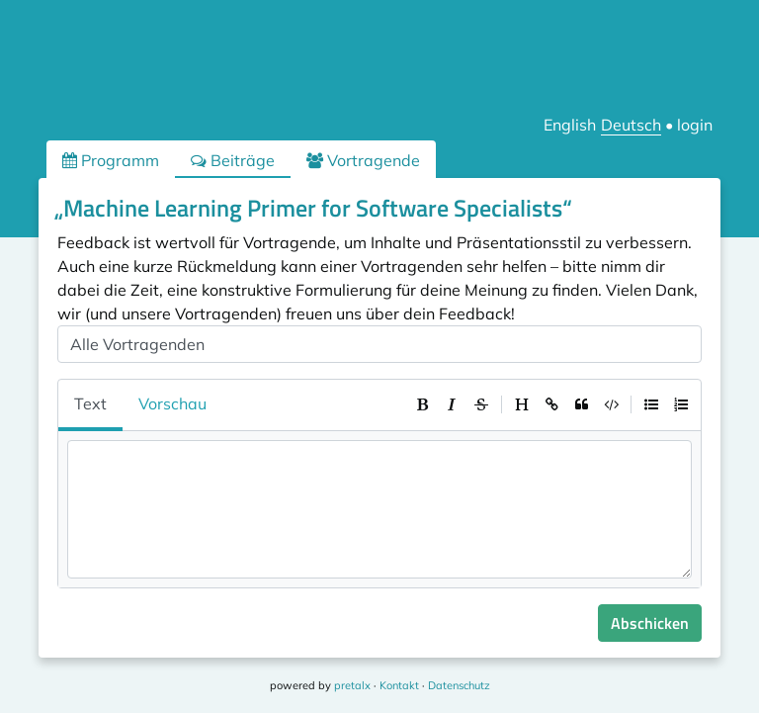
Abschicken (650, 623)
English (570, 124)
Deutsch (631, 124)
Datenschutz (459, 685)
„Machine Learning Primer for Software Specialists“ (313, 207)
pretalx (352, 685)
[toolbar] (551, 404)
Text (90, 403)
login (695, 124)
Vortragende (363, 160)
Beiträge (233, 160)
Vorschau (172, 403)
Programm (110, 160)
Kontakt (399, 685)
